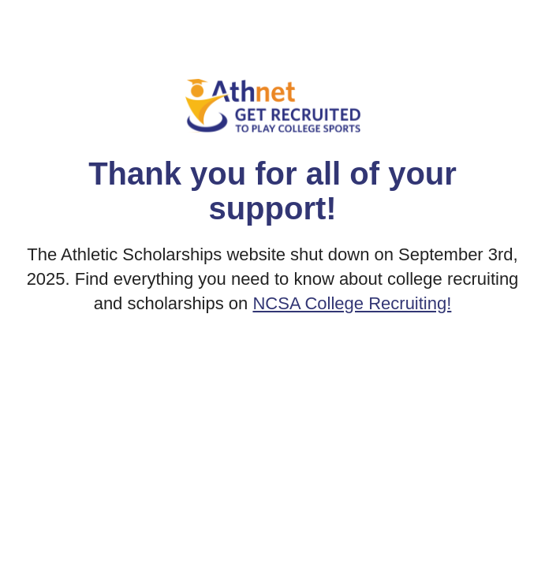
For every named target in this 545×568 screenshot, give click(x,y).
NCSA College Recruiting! (351, 303)
